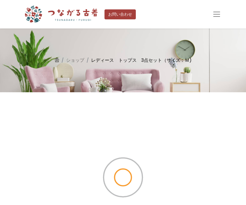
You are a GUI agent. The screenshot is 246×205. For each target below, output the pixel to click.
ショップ (75, 60)
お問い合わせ (120, 14)
